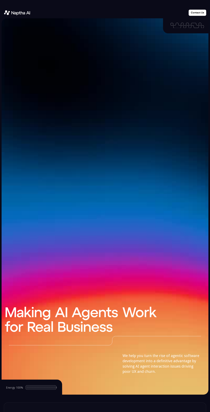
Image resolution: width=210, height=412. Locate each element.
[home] (17, 12)
